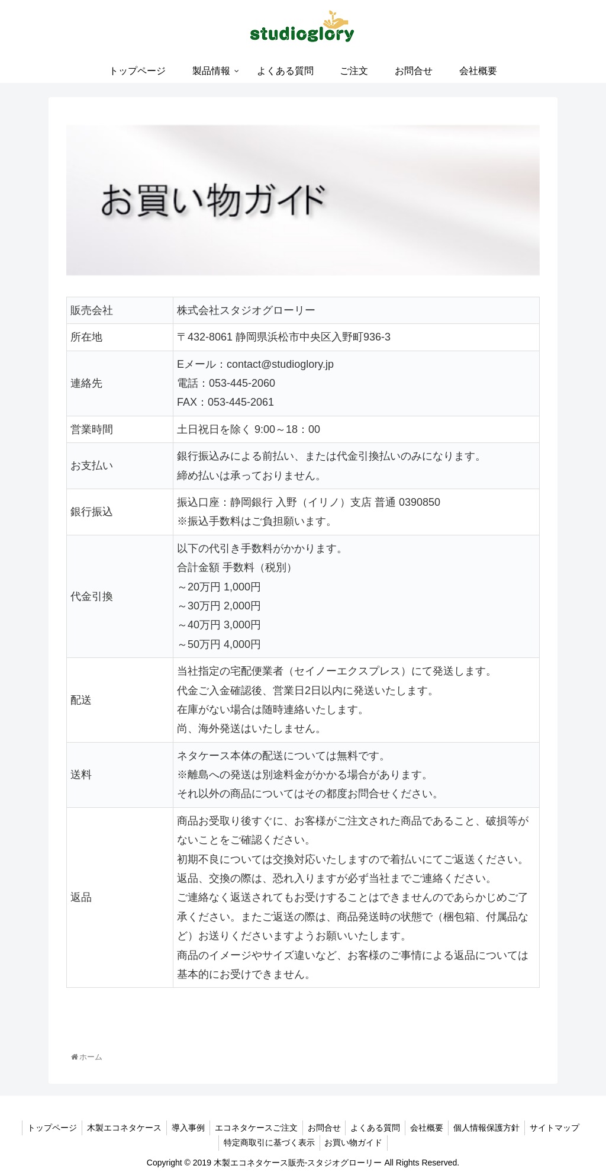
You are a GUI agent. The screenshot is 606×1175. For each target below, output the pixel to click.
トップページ (42, 1127)
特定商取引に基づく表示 (268, 1142)
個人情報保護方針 (494, 1127)
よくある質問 (378, 1127)
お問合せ (324, 1127)
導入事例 (183, 1127)
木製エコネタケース (117, 1127)
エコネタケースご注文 (253, 1127)
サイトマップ (564, 1127)
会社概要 (432, 1127)
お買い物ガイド (355, 1142)
